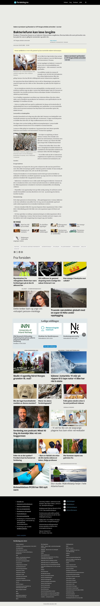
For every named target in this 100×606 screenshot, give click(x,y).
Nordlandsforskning (45, 573)
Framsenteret (19, 562)
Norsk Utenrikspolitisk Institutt (48, 591)
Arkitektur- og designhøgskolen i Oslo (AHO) (26, 546)
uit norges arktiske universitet (30, 246)
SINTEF (67, 555)
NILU (17, 598)
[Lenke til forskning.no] (37, 2)
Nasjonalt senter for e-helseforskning (49, 562)
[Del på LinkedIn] (19, 252)
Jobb (80, 2)
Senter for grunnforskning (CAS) (73, 557)
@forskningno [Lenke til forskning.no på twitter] (70, 501)
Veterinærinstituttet (70, 593)
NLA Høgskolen (44, 544)
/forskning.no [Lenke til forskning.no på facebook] (70, 504)
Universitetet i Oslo (70, 584)
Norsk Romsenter (45, 589)
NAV (17, 591)
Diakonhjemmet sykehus (21, 550)
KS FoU (17, 582)
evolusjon (56, 246)
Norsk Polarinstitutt (45, 585)
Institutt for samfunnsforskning (23, 580)
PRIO (67, 546)
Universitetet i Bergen (71, 580)
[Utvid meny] (85, 2)
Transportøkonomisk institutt (72, 574)
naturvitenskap (46, 246)
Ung (70, 2)
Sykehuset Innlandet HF (71, 570)
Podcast (75, 2)
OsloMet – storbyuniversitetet (47, 596)
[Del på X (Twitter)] (17, 252)
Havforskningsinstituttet (21, 568)
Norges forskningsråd (46, 579)
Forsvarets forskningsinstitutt (22, 560)
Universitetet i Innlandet (71, 582)
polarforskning (66, 246)
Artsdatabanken (19, 548)
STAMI (67, 562)
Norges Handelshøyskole (46, 577)
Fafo (17, 555)
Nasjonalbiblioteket (45, 555)
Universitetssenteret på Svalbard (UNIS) (75, 589)
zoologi (16, 248)
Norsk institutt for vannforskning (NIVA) (50, 594)
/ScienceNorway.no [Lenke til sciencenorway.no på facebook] (71, 510)
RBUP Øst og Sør (69, 548)
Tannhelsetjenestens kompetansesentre (75, 572)
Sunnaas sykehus (70, 568)
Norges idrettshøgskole (46, 583)
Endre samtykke (21, 535)
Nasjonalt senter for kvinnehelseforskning (50, 564)
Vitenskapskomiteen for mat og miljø (74, 597)
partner (16, 246)
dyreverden (75, 246)
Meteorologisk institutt (21, 589)
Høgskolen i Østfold (20, 572)
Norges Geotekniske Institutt (47, 575)
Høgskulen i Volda (20, 574)
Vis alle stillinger (50, 346)
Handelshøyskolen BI (21, 566)
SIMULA (68, 553)
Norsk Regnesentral (45, 587)
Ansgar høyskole (20, 544)
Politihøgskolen (69, 544)
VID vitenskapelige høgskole (72, 595)
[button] (84, 335)
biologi (83, 246)
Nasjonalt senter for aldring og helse (49, 560)
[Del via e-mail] (22, 252)
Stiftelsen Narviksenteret (71, 566)
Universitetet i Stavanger (71, 586)
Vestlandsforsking (70, 591)
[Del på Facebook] (14, 252)
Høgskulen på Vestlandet (21, 576)
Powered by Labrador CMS (50, 604)
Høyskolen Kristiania (20, 578)
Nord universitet (44, 571)
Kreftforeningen (19, 584)
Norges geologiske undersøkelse (48, 581)
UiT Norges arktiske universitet (73, 576)
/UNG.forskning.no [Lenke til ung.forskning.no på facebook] (71, 507)
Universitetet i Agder (70, 578)
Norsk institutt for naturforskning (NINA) (50, 593)
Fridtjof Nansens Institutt (21, 564)
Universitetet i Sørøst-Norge (72, 588)
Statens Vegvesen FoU (71, 564)
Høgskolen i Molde (20, 570)
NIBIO (17, 593)
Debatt (66, 2)
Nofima (42, 569)
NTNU (42, 553)
